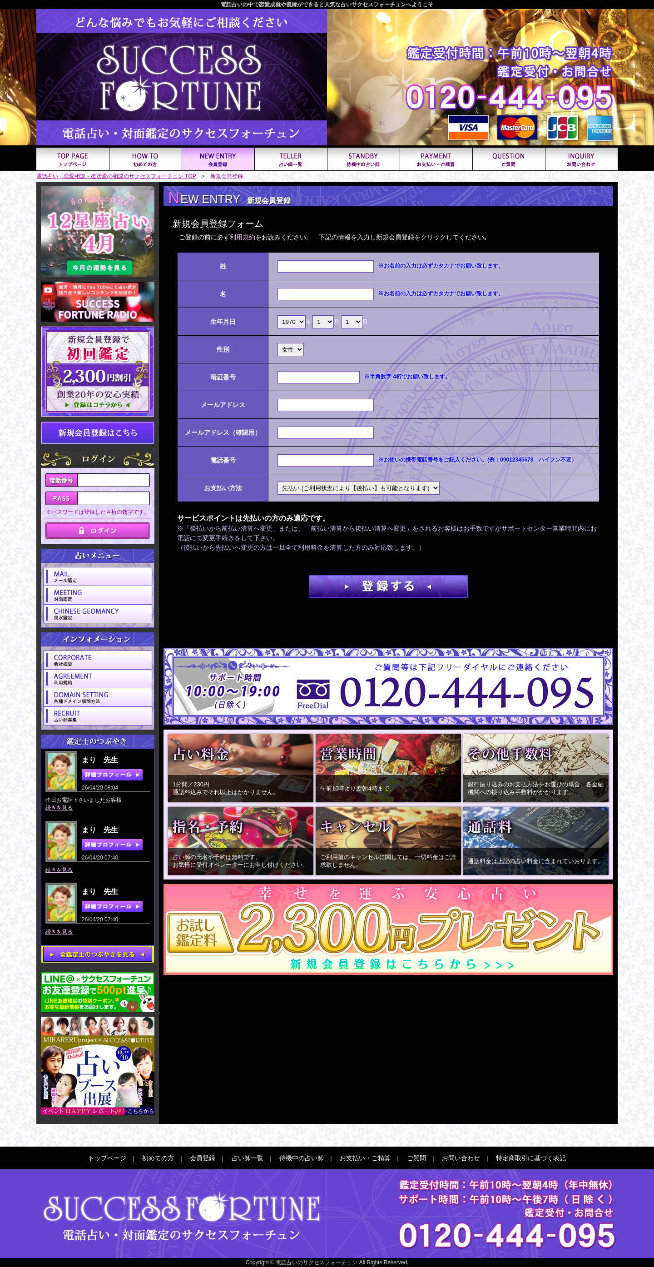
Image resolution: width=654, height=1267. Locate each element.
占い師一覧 (247, 1158)
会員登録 (202, 1158)
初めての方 (158, 1158)
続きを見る (59, 808)
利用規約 (242, 237)
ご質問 (416, 1158)
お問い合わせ (461, 1158)
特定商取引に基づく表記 (531, 1158)
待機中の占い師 (301, 1158)
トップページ (107, 1158)
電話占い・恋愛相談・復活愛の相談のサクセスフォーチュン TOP (116, 176)
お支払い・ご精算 (365, 1158)
